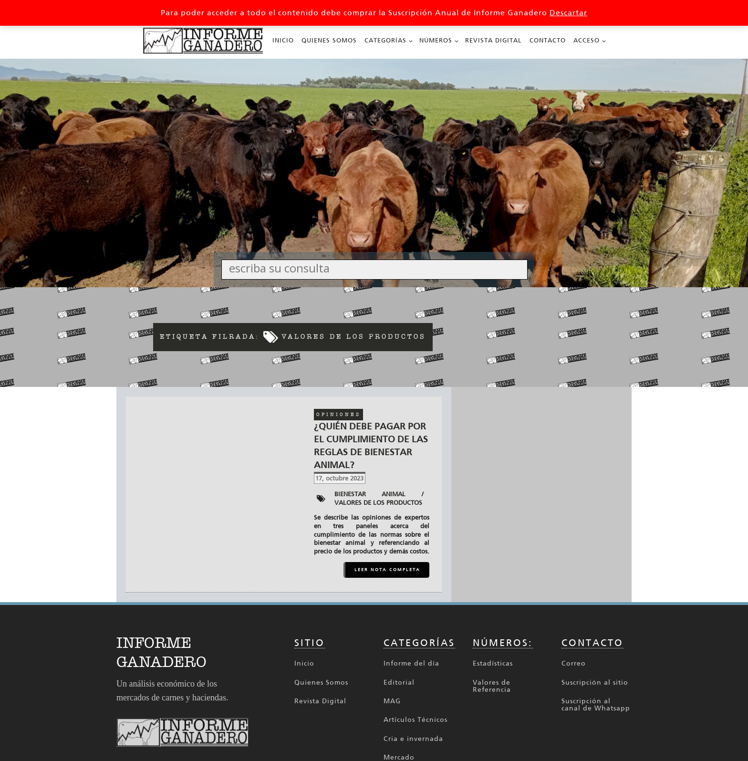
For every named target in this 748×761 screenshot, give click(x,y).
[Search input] (377, 268)
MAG (392, 701)
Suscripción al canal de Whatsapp (595, 705)
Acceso (586, 40)
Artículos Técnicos (415, 719)
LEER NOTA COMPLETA (387, 569)
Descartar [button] (568, 12)
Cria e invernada (413, 738)
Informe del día (411, 663)
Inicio (283, 40)
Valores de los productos (378, 502)
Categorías (385, 40)
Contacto (548, 40)
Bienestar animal (369, 494)
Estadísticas (493, 663)
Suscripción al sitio (594, 682)
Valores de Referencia (492, 686)
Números (435, 40)
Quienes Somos (329, 40)
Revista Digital (493, 40)
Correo (573, 663)
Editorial (399, 682)
